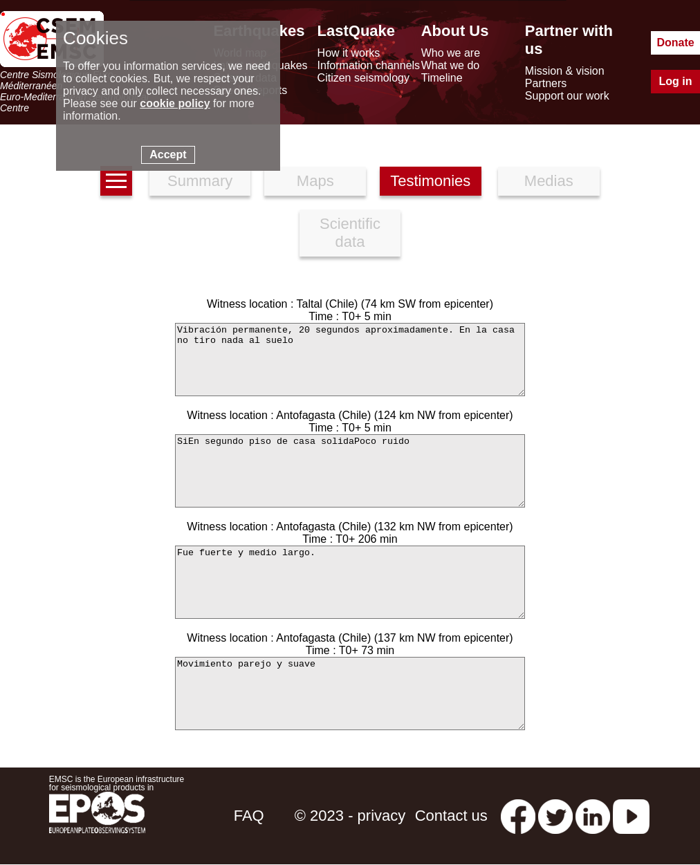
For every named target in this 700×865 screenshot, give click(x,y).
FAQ (249, 815)
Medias (548, 180)
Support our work (567, 96)
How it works (348, 53)
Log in (675, 81)
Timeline (442, 78)
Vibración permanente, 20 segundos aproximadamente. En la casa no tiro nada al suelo (350, 359)
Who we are (450, 53)
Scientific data (350, 232)
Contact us (451, 815)
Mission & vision (565, 71)
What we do (450, 65)
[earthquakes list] (116, 181)
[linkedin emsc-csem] (592, 815)
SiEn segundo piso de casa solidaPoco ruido (350, 471)
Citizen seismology (363, 78)
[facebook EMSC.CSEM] (518, 815)
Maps (315, 180)
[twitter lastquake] (555, 815)
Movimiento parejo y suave (350, 693)
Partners (546, 83)
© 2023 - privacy (350, 815)
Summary (199, 180)
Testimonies (430, 180)
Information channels (369, 65)
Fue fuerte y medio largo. (350, 582)
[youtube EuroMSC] (631, 815)
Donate (675, 42)
